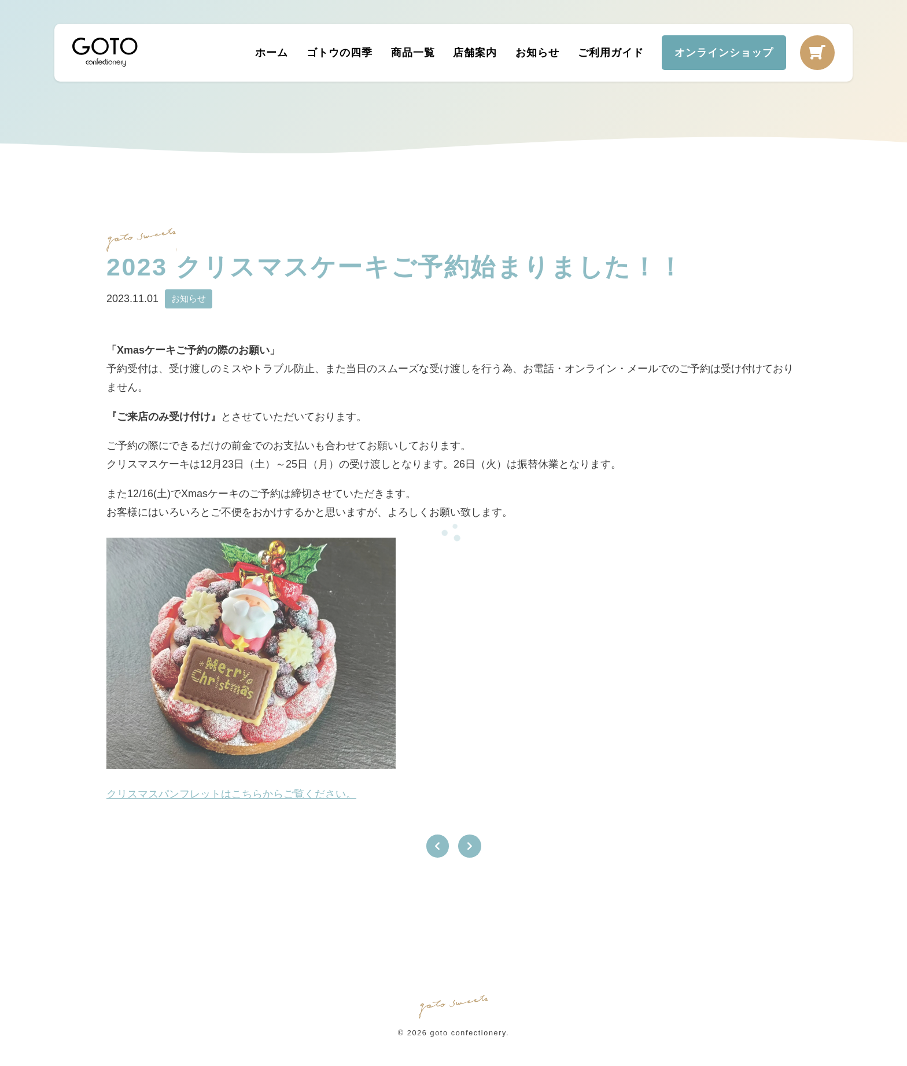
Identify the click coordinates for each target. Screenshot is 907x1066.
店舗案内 (475, 52)
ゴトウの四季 (339, 52)
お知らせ (537, 52)
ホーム (271, 52)
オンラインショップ (724, 52)
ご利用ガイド (610, 52)
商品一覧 (412, 52)
